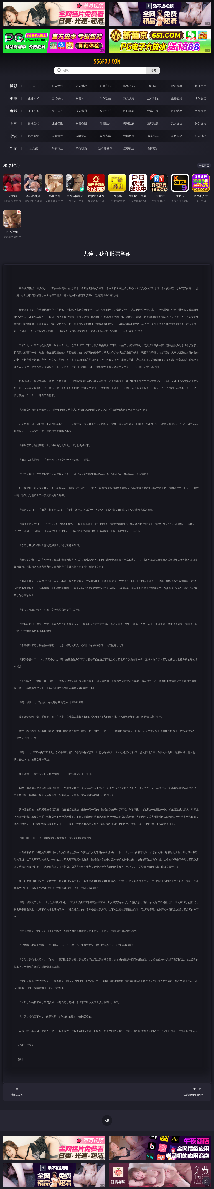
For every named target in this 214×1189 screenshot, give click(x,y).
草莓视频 (81, 148)
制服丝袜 (129, 111)
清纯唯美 (153, 123)
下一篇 (182, 1092)
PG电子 (33, 86)
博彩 (13, 85)
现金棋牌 (176, 86)
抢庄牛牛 (200, 86)
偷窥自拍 (33, 123)
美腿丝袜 (129, 123)
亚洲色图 (57, 123)
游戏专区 (105, 86)
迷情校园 (129, 136)
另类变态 (200, 111)
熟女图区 (176, 123)
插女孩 (33, 148)
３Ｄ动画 (105, 98)
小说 (13, 135)
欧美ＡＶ (81, 98)
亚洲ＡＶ (33, 98)
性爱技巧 (200, 136)
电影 (13, 110)
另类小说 (153, 136)
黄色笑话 (176, 136)
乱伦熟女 (176, 111)
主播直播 (176, 98)
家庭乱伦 (57, 136)
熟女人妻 (129, 98)
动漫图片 (105, 123)
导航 (13, 148)
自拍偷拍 (57, 98)
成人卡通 (81, 111)
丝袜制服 (153, 98)
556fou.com (107, 61)
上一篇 (32, 1092)
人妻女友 (81, 136)
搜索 (153, 70)
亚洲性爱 (33, 111)
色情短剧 (153, 148)
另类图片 (200, 123)
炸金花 (153, 86)
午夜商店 (57, 148)
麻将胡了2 (129, 86)
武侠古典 (105, 136)
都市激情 (33, 136)
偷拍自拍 (57, 111)
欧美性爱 (105, 111)
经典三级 (153, 111)
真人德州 (57, 86)
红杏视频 (129, 148)
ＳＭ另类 (200, 98)
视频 (13, 98)
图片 (13, 123)
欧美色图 (81, 123)
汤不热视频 (105, 148)
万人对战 (81, 86)
